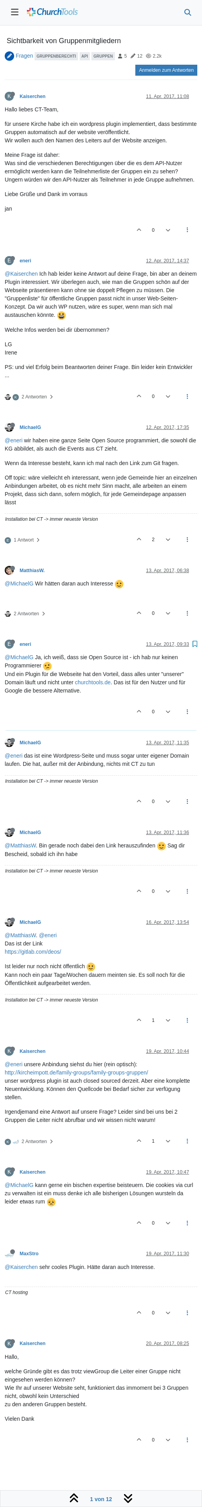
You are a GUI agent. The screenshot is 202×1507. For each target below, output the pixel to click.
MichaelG (30, 427)
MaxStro (29, 1253)
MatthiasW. (32, 570)
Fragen (24, 56)
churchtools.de (93, 682)
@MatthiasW (20, 845)
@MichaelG (19, 583)
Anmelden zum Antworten (166, 70)
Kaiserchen (32, 96)
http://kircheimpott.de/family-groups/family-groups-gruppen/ (76, 1072)
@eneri (13, 440)
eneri (25, 261)
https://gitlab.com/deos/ (33, 952)
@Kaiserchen (21, 274)
